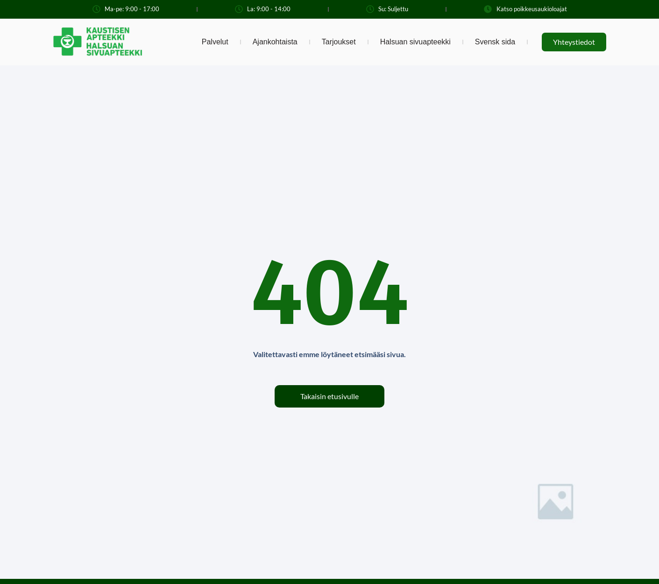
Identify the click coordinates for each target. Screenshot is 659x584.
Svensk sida (495, 42)
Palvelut (215, 42)
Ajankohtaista (275, 42)
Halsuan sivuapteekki (415, 42)
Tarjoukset (339, 42)
